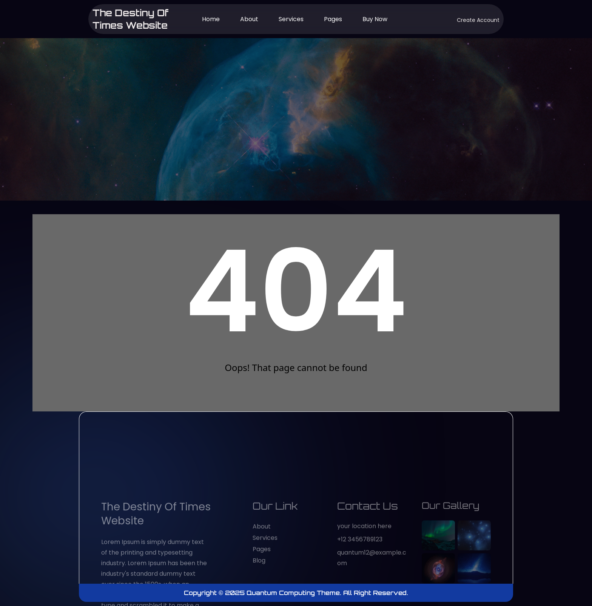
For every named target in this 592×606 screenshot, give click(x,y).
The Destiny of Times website (131, 19)
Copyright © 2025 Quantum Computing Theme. (263, 593)
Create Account (478, 20)
